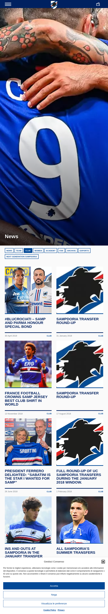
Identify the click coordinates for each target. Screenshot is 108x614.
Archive (71, 251)
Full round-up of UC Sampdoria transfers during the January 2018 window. (78, 483)
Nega (54, 594)
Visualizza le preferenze (54, 603)
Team (18, 251)
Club (28, 251)
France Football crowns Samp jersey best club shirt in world (26, 403)
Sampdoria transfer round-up (77, 323)
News (9, 251)
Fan (61, 251)
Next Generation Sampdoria (21, 257)
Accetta (54, 585)
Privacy (61, 610)
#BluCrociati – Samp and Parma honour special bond (25, 325)
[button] (103, 561)
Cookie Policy (49, 610)
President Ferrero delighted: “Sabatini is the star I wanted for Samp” (28, 483)
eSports (84, 251)
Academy (51, 251)
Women (38, 251)
